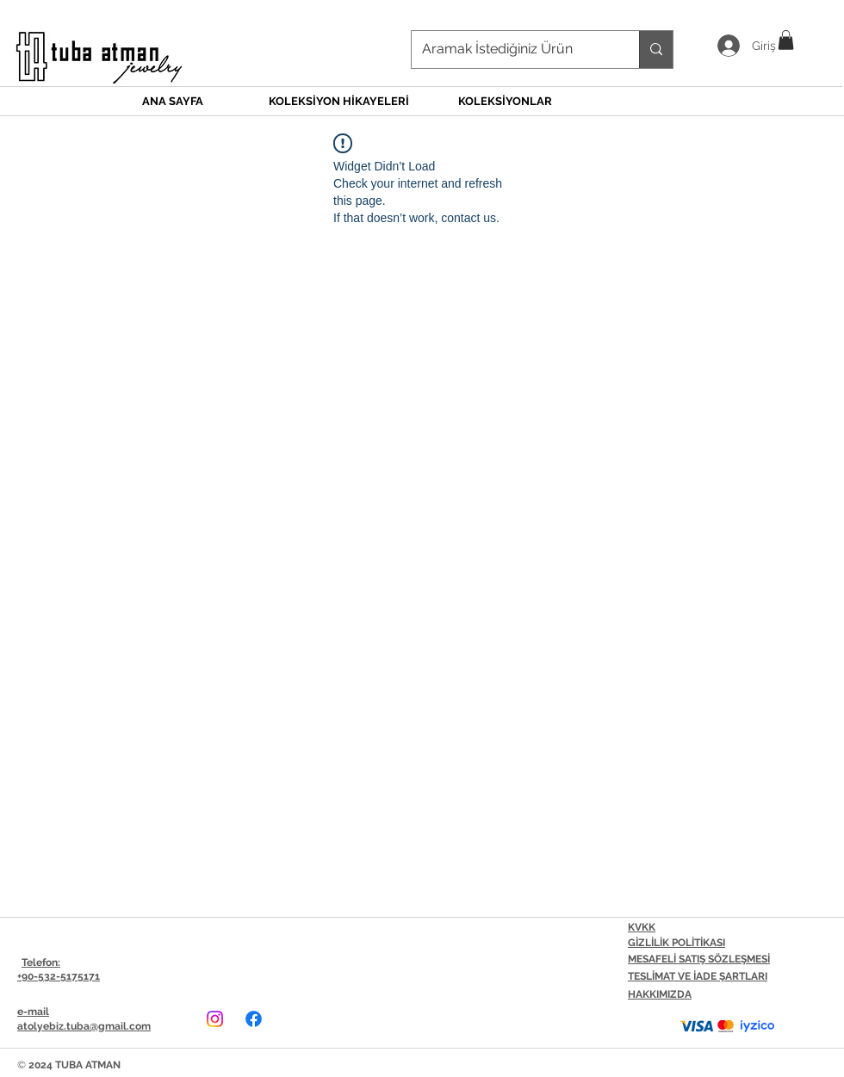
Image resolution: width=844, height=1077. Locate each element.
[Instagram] (215, 1019)
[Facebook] (253, 1019)
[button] (786, 40)
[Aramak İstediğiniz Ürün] (512, 49)
